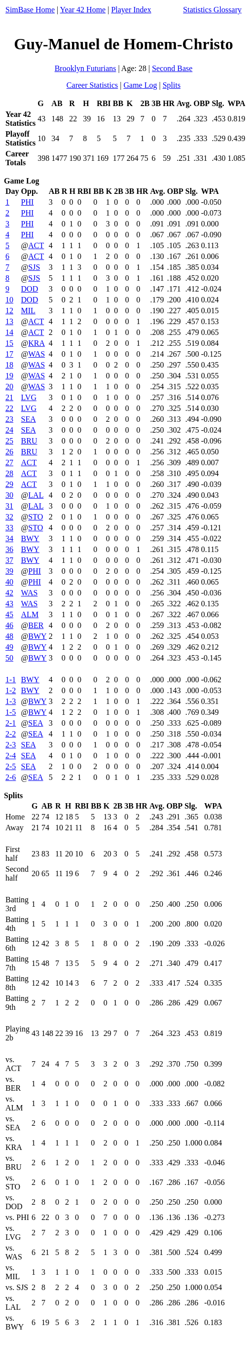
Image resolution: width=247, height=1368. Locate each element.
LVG (28, 397)
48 (9, 636)
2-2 (10, 734)
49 (9, 647)
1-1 (10, 679)
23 (9, 419)
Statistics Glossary (212, 9)
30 (9, 495)
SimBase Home (30, 9)
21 (9, 397)
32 (9, 517)
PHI (27, 202)
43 (9, 603)
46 (9, 625)
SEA (28, 419)
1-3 (10, 701)
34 (9, 538)
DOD (29, 289)
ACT (36, 245)
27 (9, 462)
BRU (29, 441)
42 (9, 593)
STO (35, 517)
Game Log (140, 85)
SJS (34, 267)
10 (9, 300)
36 (9, 549)
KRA (36, 343)
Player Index (131, 9)
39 (9, 571)
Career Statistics (92, 85)
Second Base (172, 68)
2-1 (10, 723)
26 (9, 451)
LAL (35, 495)
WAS (36, 354)
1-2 (10, 690)
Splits (171, 85)
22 (9, 408)
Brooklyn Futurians (85, 68)
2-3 (10, 744)
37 (9, 560)
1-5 (10, 712)
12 (9, 310)
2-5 (10, 766)
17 (9, 354)
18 (9, 365)
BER (35, 625)
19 (9, 375)
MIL (28, 310)
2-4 (10, 755)
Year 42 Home (83, 9)
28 (9, 473)
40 (9, 582)
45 (9, 614)
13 (9, 321)
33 (9, 527)
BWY (30, 538)
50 (9, 658)
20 (9, 386)
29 (9, 484)
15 (9, 343)
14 (9, 332)
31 (9, 506)
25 (9, 441)
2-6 (10, 777)
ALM (30, 614)
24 (9, 430)
